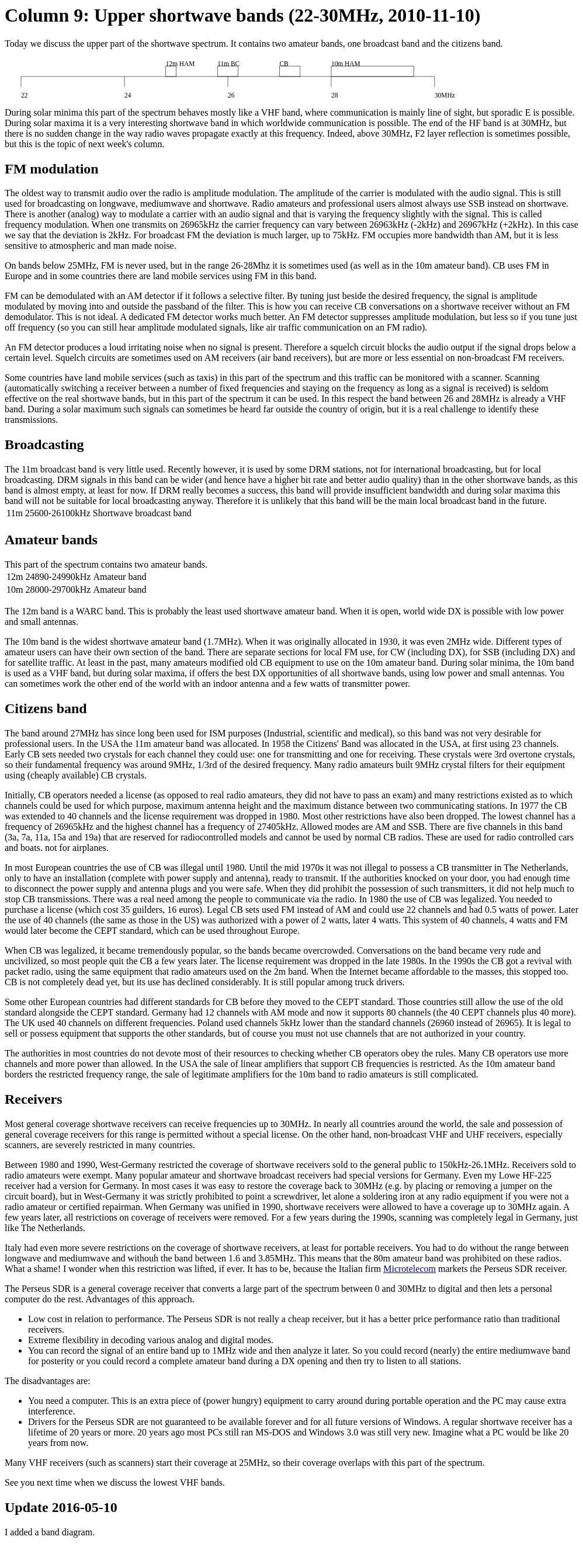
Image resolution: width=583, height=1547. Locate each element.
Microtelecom (409, 1269)
